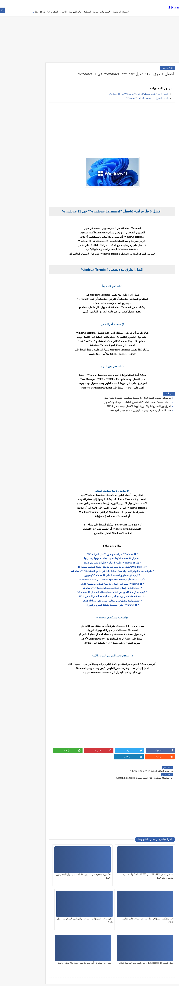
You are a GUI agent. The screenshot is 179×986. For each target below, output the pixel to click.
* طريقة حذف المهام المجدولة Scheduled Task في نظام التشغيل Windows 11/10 (119, 569)
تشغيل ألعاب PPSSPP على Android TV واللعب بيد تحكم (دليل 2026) (158, 863)
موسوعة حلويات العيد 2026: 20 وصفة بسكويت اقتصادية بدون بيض (137, 396)
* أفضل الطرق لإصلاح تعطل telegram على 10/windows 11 (119, 586)
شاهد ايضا (40, 11)
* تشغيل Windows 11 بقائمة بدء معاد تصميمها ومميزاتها (119, 557)
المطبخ (87, 11)
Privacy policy (124, 3)
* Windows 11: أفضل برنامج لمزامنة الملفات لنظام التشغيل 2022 (119, 595)
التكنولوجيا (52, 11)
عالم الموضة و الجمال (71, 11)
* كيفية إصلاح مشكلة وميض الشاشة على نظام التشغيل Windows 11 (119, 590)
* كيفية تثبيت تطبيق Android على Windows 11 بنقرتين (119, 573)
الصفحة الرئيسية (121, 11)
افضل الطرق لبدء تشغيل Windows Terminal (147, 96)
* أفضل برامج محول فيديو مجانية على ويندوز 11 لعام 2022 (119, 599)
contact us (86, 3)
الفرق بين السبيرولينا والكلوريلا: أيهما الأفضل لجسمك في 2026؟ (139, 404)
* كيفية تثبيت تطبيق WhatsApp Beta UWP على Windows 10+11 (119, 578)
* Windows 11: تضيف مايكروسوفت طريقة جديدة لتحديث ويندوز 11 (119, 565)
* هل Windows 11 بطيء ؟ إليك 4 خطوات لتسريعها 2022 (119, 561)
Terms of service (109, 3)
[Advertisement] (89, 33)
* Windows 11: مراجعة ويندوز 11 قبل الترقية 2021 (119, 552)
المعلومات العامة (101, 11)
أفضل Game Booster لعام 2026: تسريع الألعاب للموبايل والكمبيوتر (137, 400)
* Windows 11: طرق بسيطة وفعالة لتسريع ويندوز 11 (119, 603)
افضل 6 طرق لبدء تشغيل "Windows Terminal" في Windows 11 (138, 92)
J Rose (174, 8)
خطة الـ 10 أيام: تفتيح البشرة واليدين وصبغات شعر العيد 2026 (140, 409)
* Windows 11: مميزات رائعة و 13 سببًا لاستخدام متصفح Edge (119, 582)
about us (96, 3)
